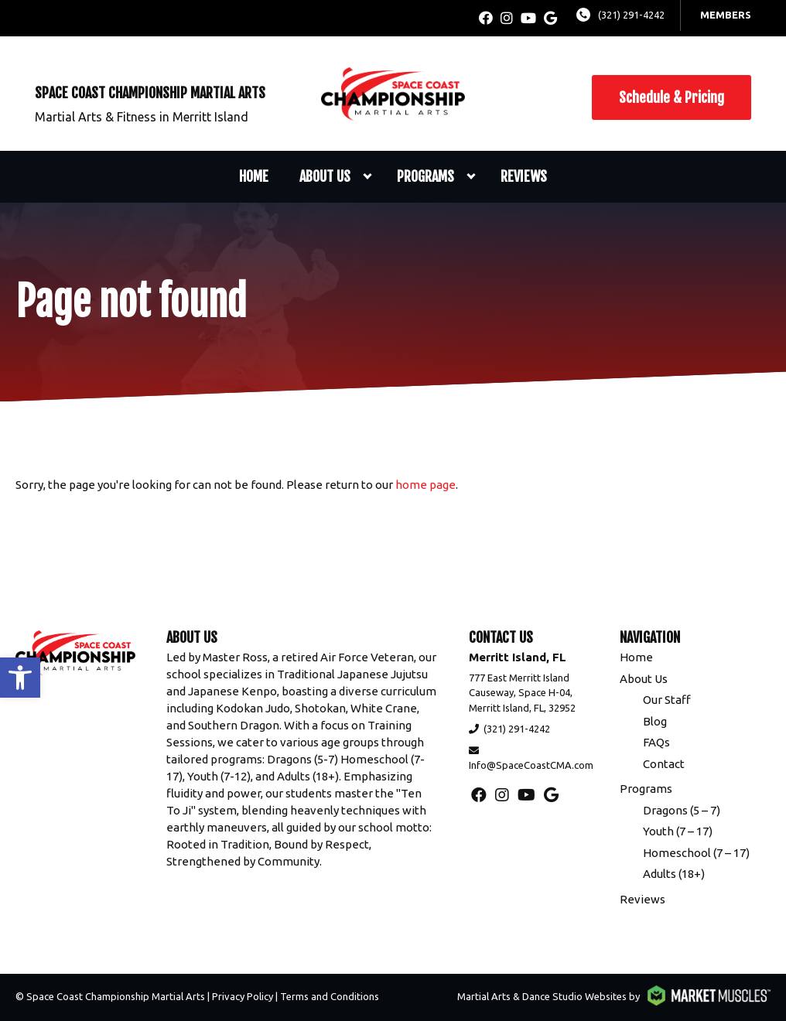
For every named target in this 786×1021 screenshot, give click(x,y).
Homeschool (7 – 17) (696, 852)
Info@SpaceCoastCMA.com (531, 765)
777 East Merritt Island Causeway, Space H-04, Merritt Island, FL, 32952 (522, 692)
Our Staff (667, 699)
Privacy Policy (242, 996)
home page (425, 484)
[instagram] (507, 18)
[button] (20, 677)
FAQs (656, 742)
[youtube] (528, 18)
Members (725, 14)
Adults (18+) (674, 873)
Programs (425, 176)
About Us (324, 176)
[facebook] (486, 18)
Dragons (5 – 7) (681, 810)
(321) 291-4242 (631, 14)
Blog (655, 721)
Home (253, 176)
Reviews (524, 176)
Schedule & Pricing (671, 97)
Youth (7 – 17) (678, 831)
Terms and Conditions (329, 996)
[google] (550, 18)
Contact (664, 763)
